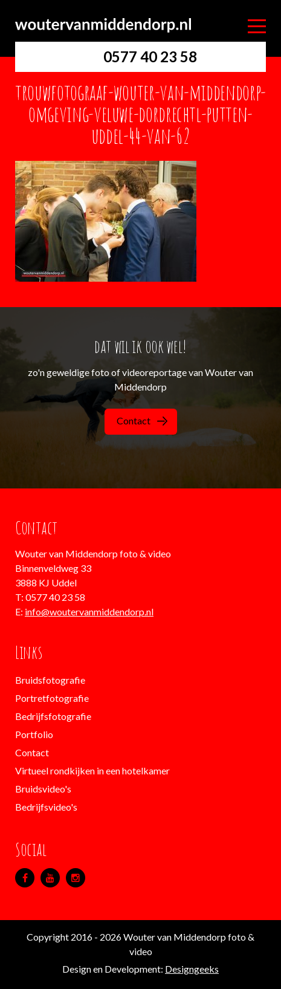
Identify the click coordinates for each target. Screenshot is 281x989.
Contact (142, 420)
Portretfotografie (52, 698)
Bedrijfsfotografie (53, 716)
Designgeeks (192, 968)
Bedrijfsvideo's (46, 806)
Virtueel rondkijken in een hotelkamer (92, 770)
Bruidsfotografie (50, 680)
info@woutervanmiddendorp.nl (89, 611)
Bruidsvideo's (43, 788)
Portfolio (34, 734)
